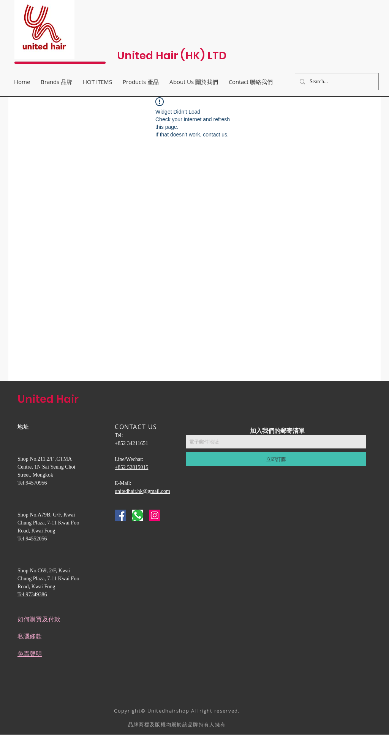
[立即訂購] (276, 459)
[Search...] (336, 81)
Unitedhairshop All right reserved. (193, 710)
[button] (193, 81)
